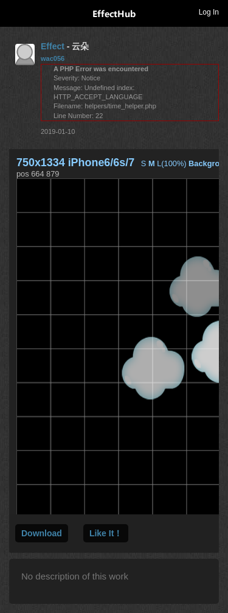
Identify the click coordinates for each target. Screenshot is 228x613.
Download (41, 533)
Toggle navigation (14, 11)
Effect (52, 46)
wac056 (52, 58)
